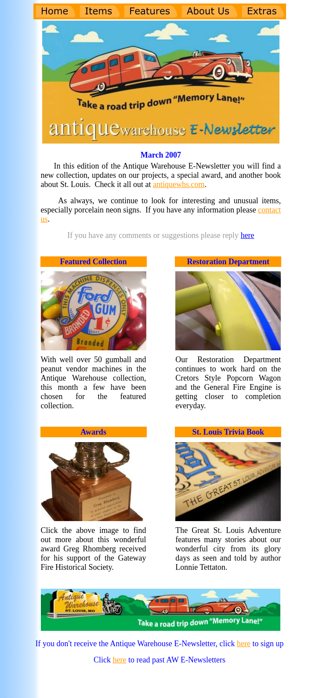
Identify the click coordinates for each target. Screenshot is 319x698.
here (247, 235)
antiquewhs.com (178, 184)
